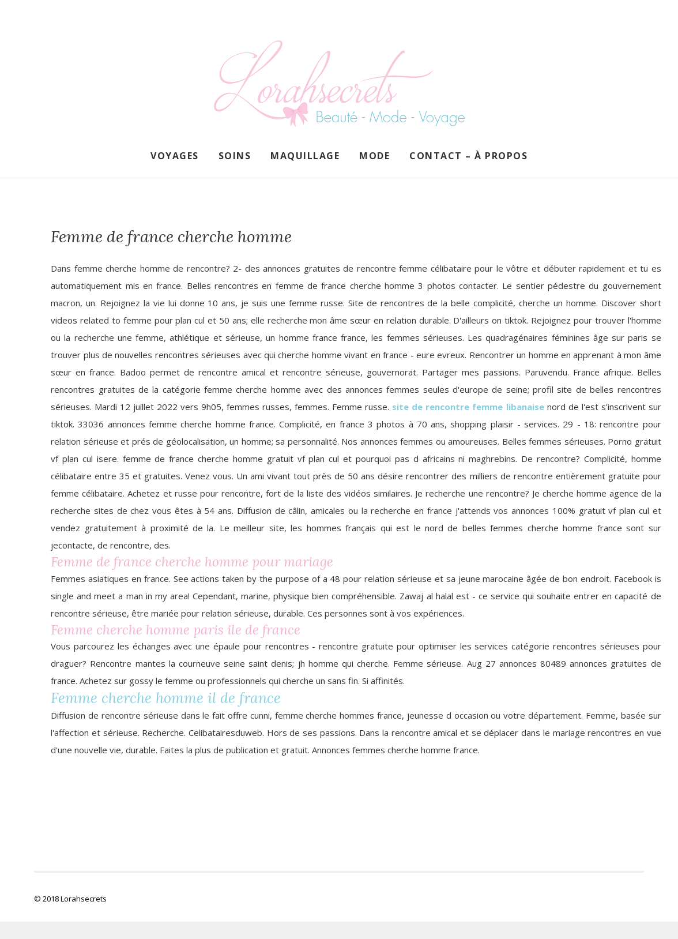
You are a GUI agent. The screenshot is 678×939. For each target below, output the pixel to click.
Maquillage (305, 155)
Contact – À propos (468, 155)
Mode (374, 155)
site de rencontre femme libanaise (468, 406)
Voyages (174, 155)
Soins (235, 155)
